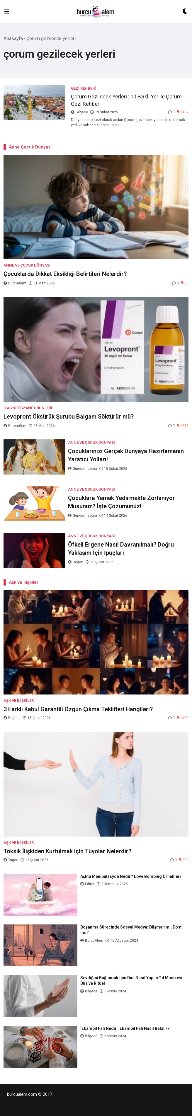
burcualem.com (22, 1094)
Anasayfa (13, 38)
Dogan (76, 562)
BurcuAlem (15, 283)
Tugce (11, 860)
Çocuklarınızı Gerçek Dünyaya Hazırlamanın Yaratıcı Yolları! (126, 455)
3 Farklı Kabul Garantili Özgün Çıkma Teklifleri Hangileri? (78, 709)
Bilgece (80, 112)
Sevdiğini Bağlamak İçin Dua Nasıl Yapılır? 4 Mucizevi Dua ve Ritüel (131, 980)
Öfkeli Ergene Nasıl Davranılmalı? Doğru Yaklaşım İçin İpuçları (121, 548)
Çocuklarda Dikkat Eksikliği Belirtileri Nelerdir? (65, 273)
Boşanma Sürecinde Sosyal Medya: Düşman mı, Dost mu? (131, 930)
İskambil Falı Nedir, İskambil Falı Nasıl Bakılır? (125, 1028)
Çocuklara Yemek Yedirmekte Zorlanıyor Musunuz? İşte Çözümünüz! (121, 502)
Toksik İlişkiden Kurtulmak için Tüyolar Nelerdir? (67, 851)
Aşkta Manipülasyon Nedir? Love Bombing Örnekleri (131, 876)
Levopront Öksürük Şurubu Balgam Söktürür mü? (69, 416)
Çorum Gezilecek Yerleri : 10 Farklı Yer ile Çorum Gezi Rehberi (126, 100)
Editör (87, 884)
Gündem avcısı (83, 469)
